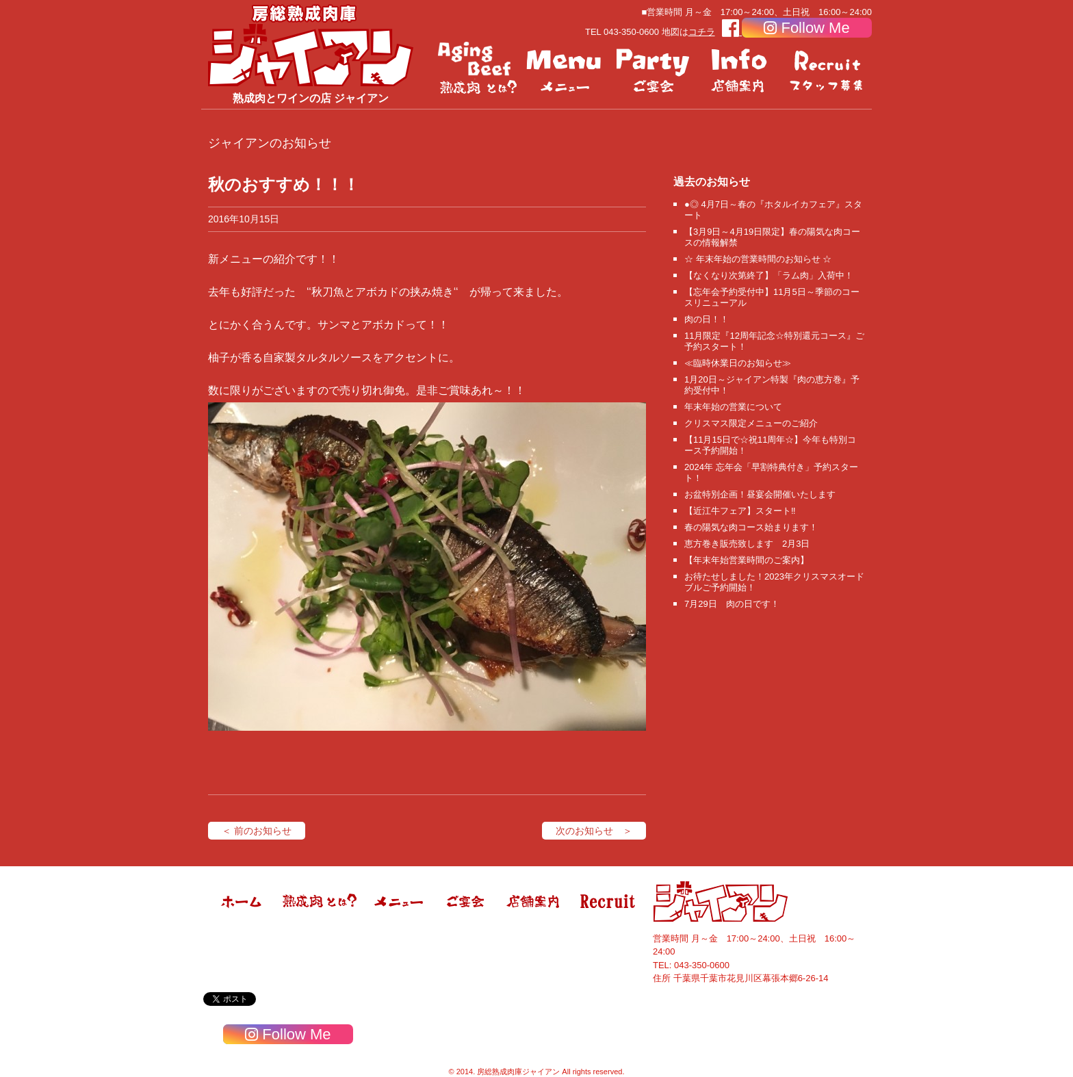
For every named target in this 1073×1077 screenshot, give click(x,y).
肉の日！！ (706, 319)
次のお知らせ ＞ (594, 830)
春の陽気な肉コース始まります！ (751, 527)
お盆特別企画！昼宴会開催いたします (760, 494)
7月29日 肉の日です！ (731, 604)
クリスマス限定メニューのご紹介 (751, 423)
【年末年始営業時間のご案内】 (746, 560)
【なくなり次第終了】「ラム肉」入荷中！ (768, 275)
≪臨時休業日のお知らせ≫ (737, 363)
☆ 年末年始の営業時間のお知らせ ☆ (757, 259)
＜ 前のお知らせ (257, 830)
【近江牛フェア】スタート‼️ (740, 511)
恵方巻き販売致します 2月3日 (747, 543)
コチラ (701, 32)
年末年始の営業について (733, 407)
